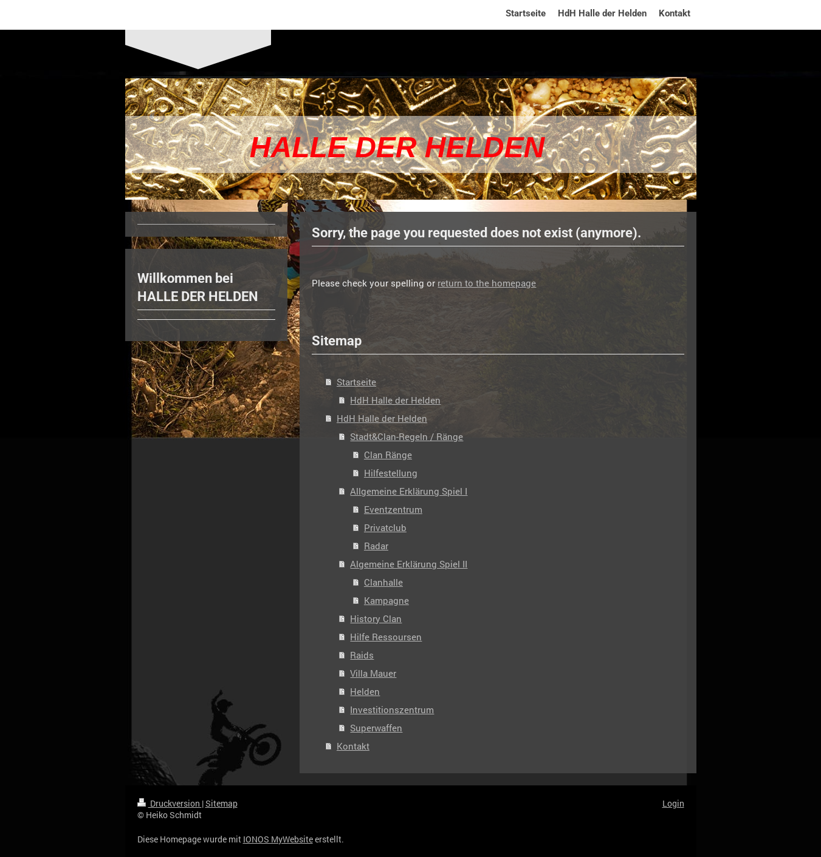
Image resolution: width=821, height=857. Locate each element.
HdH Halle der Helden (395, 400)
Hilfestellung (390, 473)
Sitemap (221, 803)
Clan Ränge (388, 455)
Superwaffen (376, 728)
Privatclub (385, 527)
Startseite (356, 382)
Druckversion (169, 803)
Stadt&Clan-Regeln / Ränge (406, 436)
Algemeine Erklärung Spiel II (408, 564)
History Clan (376, 618)
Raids (362, 655)
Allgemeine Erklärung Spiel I (408, 491)
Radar (376, 546)
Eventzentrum (393, 509)
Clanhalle (383, 582)
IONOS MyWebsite (278, 839)
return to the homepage (487, 283)
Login (673, 803)
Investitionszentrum (392, 709)
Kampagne (386, 600)
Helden (365, 691)
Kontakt (353, 746)
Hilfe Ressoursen (386, 637)
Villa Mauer (373, 673)
